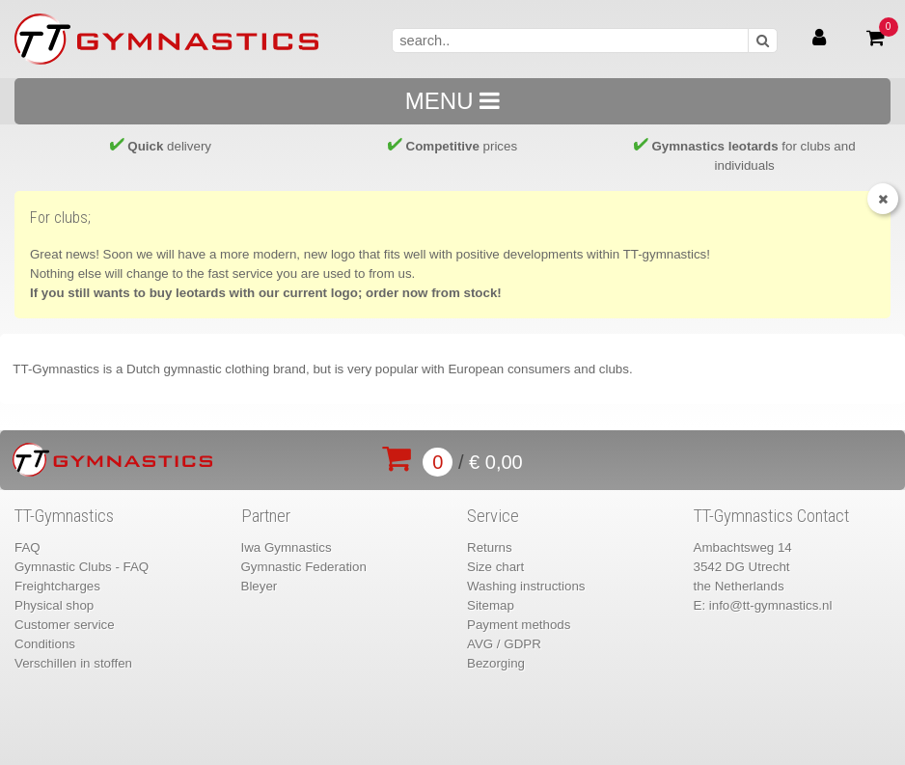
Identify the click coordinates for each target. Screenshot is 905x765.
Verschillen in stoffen (73, 663)
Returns (489, 547)
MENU (452, 101)
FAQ (27, 547)
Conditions (44, 644)
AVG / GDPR (504, 644)
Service (493, 516)
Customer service (64, 624)
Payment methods (518, 624)
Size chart (495, 567)
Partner (265, 516)
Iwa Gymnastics (286, 547)
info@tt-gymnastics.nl (771, 605)
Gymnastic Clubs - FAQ (81, 567)
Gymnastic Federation (304, 567)
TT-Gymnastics (64, 516)
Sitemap (490, 605)
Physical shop (54, 605)
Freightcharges (57, 586)
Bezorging (496, 663)
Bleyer (259, 586)
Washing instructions (526, 586)
